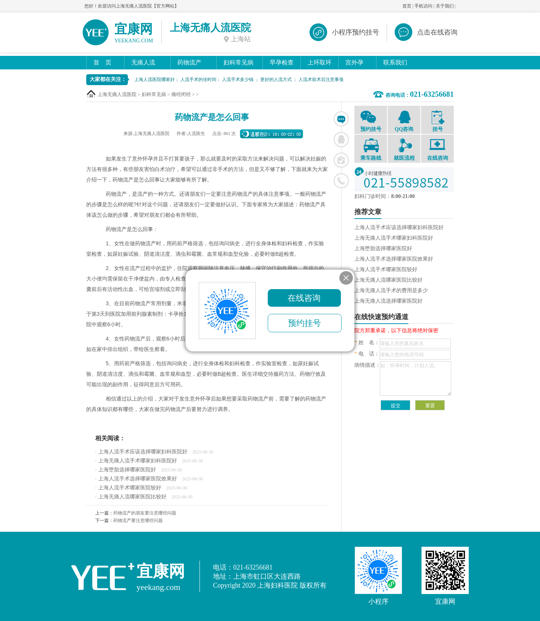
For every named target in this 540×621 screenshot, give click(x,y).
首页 (406, 6)
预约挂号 (370, 121)
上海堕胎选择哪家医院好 (127, 469)
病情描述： (367, 365)
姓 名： (367, 342)
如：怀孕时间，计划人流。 (415, 378)
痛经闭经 (181, 94)
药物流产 (189, 62)
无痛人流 (143, 62)
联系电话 (341, 180)
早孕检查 (282, 62)
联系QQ (341, 139)
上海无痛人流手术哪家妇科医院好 (137, 461)
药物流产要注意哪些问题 (138, 520)
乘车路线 (370, 149)
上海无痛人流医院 (117, 94)
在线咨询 (341, 118)
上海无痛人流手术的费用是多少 (391, 290)
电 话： (367, 354)
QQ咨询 (404, 121)
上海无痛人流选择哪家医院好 (388, 301)
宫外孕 (354, 62)
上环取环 (320, 62)
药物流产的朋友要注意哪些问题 (144, 513)
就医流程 (404, 149)
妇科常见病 (239, 62)
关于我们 (445, 6)
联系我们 (395, 62)
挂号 (437, 121)
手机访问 (423, 6)
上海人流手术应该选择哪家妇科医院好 (143, 451)
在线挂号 (341, 160)
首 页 (102, 62)
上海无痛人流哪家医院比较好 (132, 497)
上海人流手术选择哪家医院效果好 (137, 479)
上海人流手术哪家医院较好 (129, 487)
